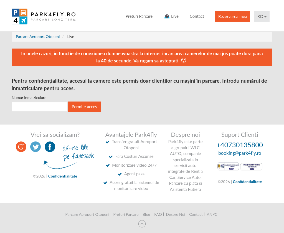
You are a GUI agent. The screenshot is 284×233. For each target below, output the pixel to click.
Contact (197, 16)
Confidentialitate (62, 176)
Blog (146, 214)
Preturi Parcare (139, 16)
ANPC (212, 214)
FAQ (158, 214)
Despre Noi (175, 214)
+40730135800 (240, 145)
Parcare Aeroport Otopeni (38, 36)
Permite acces (84, 106)
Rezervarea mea (232, 16)
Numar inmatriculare (29, 97)
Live (171, 16)
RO (262, 16)
